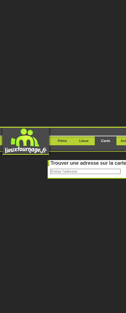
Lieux (84, 141)
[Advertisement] (63, 63)
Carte (105, 141)
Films (62, 141)
